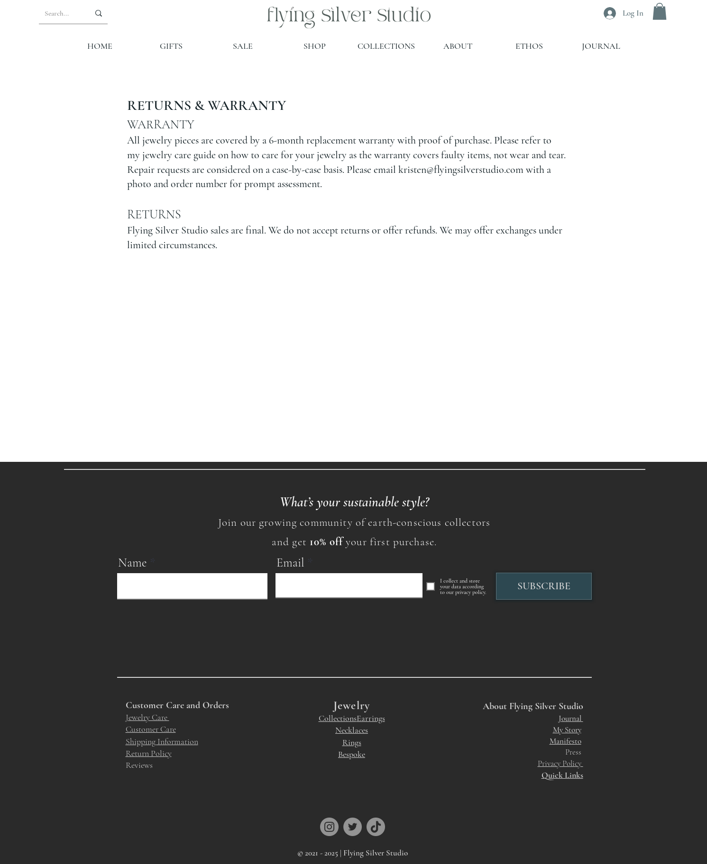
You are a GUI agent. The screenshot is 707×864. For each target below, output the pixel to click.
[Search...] (57, 13)
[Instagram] (329, 827)
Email (290, 563)
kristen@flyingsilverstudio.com (460, 169)
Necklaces (351, 730)
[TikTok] (376, 827)
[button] (659, 11)
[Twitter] (352, 827)
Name (132, 563)
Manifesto (565, 741)
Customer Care (151, 729)
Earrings (371, 718)
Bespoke (351, 754)
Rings (351, 742)
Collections (338, 718)
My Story (567, 730)
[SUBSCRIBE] (544, 586)
